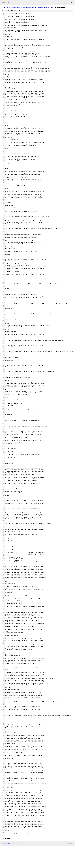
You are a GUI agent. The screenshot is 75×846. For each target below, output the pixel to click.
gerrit (3, 7)
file (31, 10)
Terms (16, 843)
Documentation (49, 7)
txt (69, 843)
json (72, 843)
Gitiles (8, 843)
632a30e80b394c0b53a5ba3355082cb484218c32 (26, 7)
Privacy (13, 843)
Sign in (72, 2)
